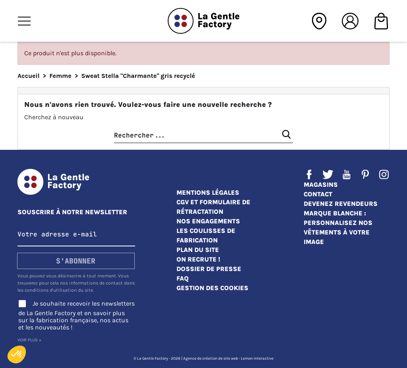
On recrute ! (198, 259)
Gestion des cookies (212, 288)
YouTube (346, 174)
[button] (16, 354)
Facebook (309, 174)
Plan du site (197, 250)
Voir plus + (29, 340)
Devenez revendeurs (341, 203)
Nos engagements (208, 221)
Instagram (384, 174)
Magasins (321, 184)
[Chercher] (203, 135)
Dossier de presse (208, 269)
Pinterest (365, 174)
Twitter (327, 174)
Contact (318, 194)
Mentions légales (207, 192)
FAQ (182, 278)
